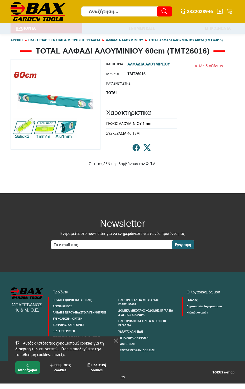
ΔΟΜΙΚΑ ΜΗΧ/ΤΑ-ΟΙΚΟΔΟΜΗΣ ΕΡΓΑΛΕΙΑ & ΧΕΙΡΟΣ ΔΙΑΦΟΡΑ (145, 318)
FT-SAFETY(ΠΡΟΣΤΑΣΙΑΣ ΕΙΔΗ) (72, 305)
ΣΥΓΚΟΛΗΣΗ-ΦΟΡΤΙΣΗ (67, 324)
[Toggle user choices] (220, 11)
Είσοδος (192, 305)
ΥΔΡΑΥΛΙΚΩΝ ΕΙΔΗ (130, 337)
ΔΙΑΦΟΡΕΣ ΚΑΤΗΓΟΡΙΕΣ (68, 330)
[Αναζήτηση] (126, 11)
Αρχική (17, 45)
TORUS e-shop (223, 377)
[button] (229, 11)
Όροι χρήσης (20, 383)
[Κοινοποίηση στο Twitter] (147, 154)
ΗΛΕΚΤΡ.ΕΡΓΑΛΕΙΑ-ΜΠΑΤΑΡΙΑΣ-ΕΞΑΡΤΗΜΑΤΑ (139, 307)
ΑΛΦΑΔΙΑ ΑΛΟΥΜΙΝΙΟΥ (124, 45)
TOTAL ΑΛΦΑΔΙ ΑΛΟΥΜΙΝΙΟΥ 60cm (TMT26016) (186, 45)
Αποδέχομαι (28, 367)
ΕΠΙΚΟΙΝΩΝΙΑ (218, 31)
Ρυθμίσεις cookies (108, 383)
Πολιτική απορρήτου (47, 383)
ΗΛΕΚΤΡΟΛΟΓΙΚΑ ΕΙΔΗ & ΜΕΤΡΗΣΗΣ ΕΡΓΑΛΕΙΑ (64, 45)
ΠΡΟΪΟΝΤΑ (38, 31)
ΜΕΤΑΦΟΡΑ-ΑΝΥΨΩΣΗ (133, 343)
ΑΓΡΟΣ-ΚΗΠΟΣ (62, 312)
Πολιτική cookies (78, 383)
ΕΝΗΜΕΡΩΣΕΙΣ (142, 31)
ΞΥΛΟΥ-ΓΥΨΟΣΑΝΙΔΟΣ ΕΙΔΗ (136, 356)
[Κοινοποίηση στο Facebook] (136, 154)
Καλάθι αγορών (197, 318)
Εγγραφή (183, 250)
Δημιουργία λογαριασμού (204, 312)
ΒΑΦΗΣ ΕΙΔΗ (126, 349)
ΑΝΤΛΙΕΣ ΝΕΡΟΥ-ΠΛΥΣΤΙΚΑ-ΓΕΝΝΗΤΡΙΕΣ (79, 318)
